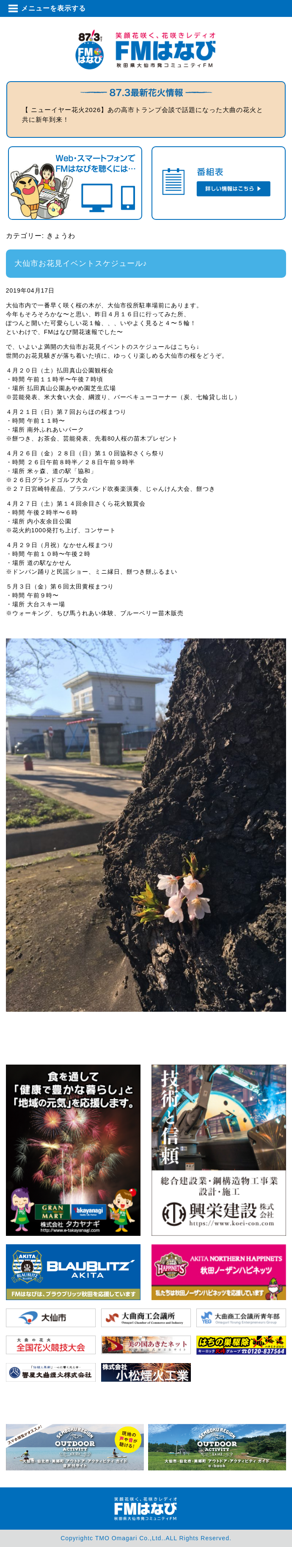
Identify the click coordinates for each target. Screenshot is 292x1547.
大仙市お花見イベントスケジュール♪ (80, 263)
